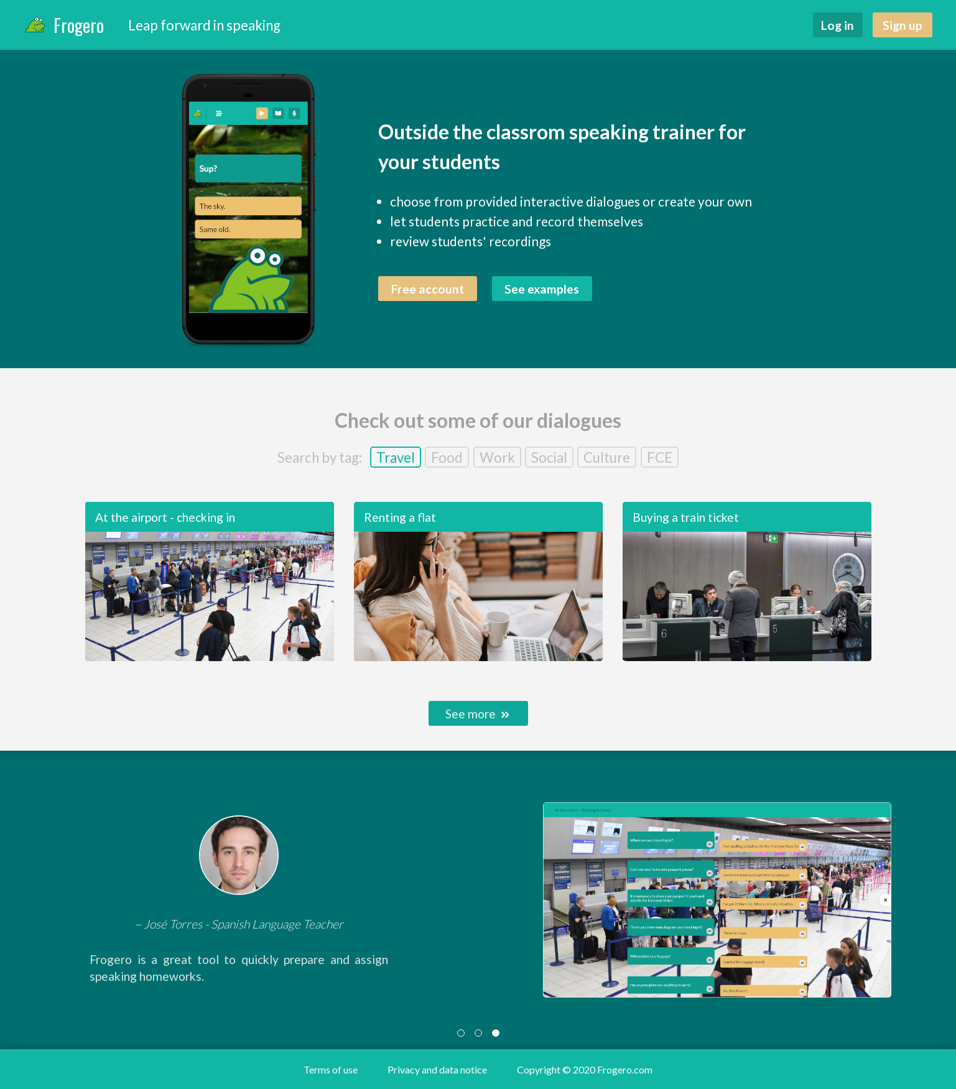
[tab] (461, 1033)
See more (478, 714)
